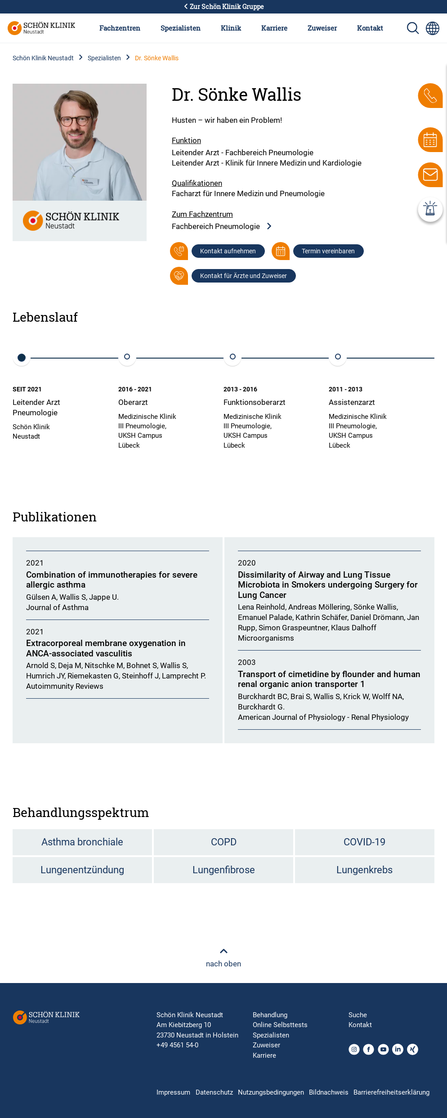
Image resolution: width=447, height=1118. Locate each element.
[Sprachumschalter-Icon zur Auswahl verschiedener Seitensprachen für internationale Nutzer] (432, 28)
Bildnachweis (329, 1092)
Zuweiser (322, 27)
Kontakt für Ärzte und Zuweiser (243, 275)
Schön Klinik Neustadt (43, 58)
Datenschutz (214, 1092)
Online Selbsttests (280, 1025)
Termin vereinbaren (328, 251)
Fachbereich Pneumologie (222, 226)
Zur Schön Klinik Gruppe (223, 7)
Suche (358, 1015)
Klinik (231, 27)
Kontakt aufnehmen (228, 251)
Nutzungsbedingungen (271, 1092)
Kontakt (370, 27)
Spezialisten (181, 27)
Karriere (274, 27)
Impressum (173, 1092)
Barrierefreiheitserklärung (391, 1092)
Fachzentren (119, 27)
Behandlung (270, 1015)
